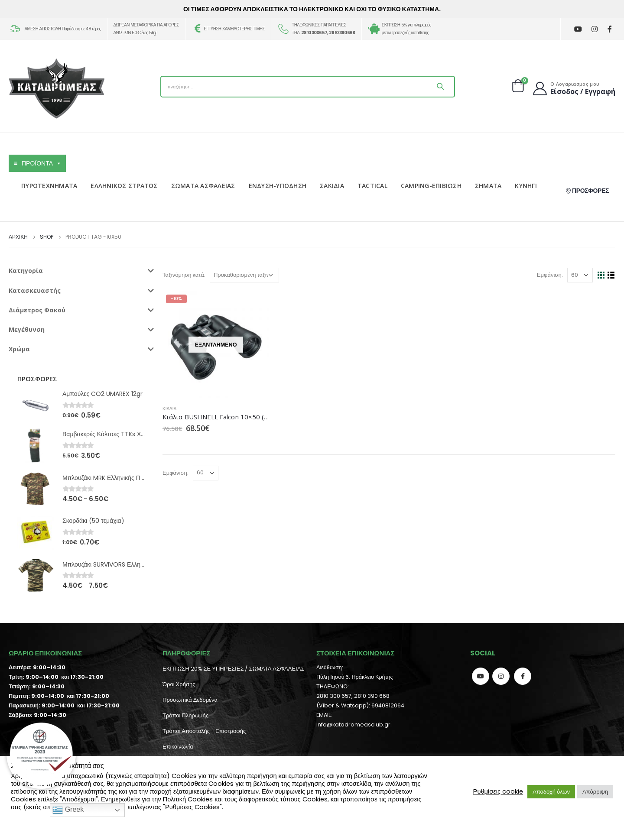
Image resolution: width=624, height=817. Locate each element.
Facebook (522, 676)
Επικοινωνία (177, 746)
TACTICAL (372, 186)
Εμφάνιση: (550, 275)
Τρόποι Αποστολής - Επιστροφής (204, 731)
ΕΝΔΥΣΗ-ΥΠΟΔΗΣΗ (278, 186)
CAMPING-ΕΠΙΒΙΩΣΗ (431, 186)
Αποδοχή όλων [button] (551, 792)
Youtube (480, 676)
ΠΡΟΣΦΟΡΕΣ (587, 190)
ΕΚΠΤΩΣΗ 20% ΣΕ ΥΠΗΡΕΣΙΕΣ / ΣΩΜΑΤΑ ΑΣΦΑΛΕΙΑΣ (233, 669)
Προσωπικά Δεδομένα (190, 700)
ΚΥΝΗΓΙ (526, 186)
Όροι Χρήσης (178, 684)
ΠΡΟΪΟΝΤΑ (42, 163)
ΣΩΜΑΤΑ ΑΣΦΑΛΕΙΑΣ (203, 186)
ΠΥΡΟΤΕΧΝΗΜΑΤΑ (49, 186)
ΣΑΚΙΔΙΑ (332, 186)
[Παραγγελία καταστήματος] (244, 275)
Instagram (501, 676)
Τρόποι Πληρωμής (185, 715)
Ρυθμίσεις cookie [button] (498, 791)
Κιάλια (169, 408)
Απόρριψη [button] (595, 792)
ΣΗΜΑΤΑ (488, 186)
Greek (68, 810)
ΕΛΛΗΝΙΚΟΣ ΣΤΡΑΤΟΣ (124, 186)
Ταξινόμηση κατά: (183, 275)
